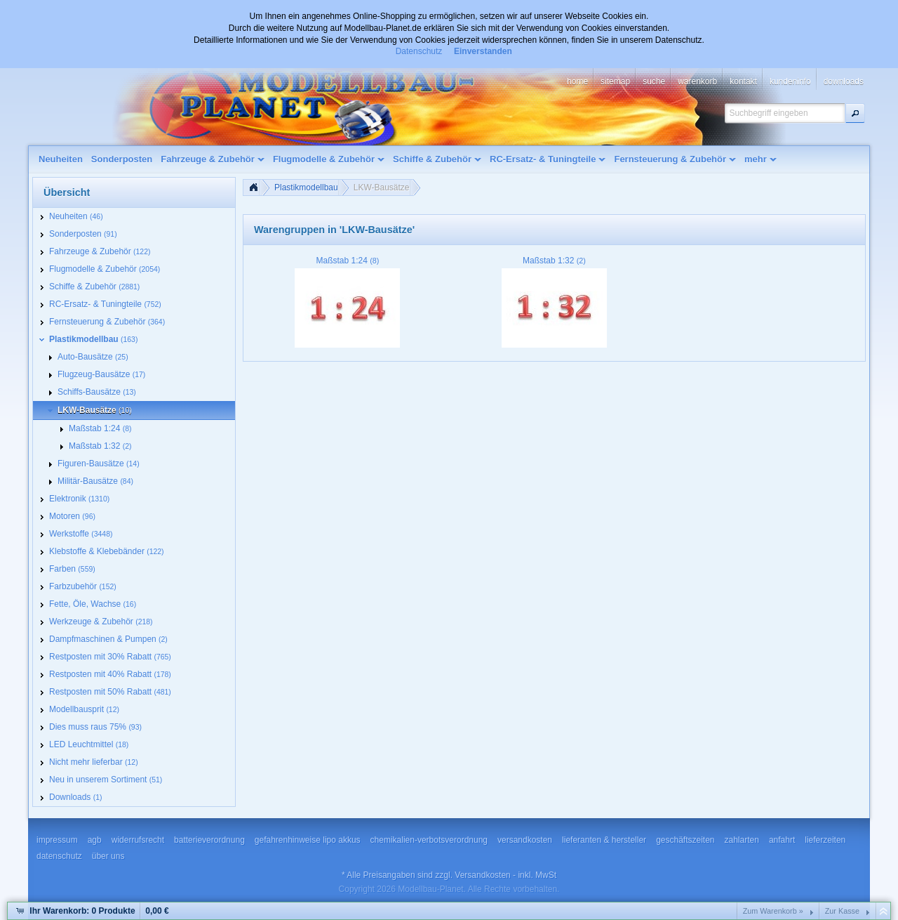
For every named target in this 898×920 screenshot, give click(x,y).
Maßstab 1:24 (348, 260)
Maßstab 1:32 (554, 260)
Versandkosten (482, 875)
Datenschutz (419, 51)
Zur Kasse (842, 911)
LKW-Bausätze (382, 187)
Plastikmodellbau (306, 187)
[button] (855, 113)
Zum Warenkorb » (773, 911)
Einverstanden (483, 51)
